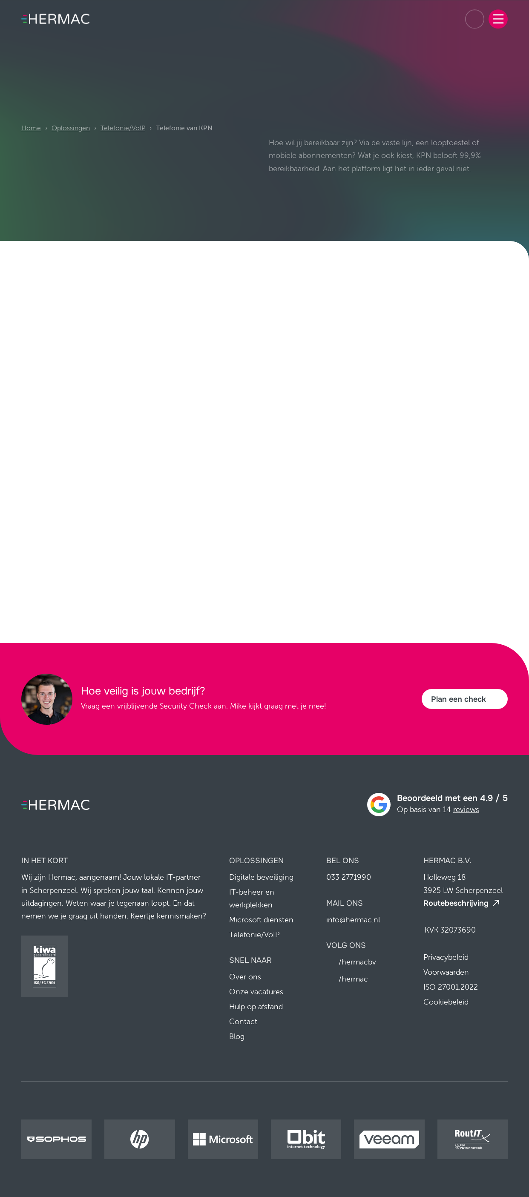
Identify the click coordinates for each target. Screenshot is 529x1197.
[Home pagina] (55, 16)
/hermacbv (357, 962)
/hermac (353, 979)
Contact (243, 1022)
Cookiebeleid (446, 1002)
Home (31, 140)
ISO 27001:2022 (450, 987)
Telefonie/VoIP (123, 140)
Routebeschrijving (456, 903)
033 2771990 (474, 15)
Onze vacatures (256, 992)
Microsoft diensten (261, 920)
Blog (236, 1037)
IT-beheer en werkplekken (251, 898)
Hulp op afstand (256, 1007)
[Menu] (498, 15)
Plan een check (458, 699)
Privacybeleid (446, 957)
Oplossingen (71, 140)
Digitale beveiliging (261, 877)
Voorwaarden (446, 972)
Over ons (245, 977)
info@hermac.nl (353, 919)
